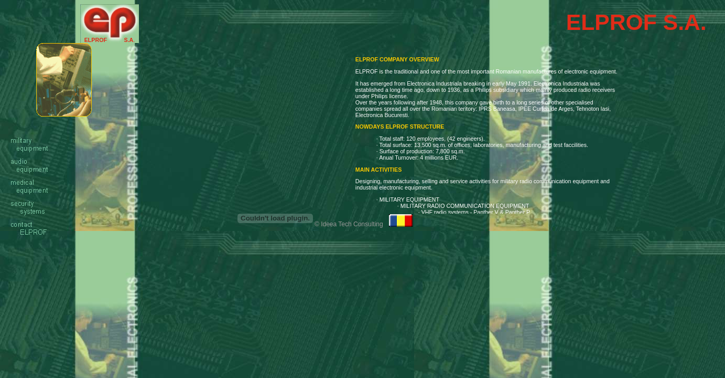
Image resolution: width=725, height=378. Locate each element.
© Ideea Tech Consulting (349, 224)
